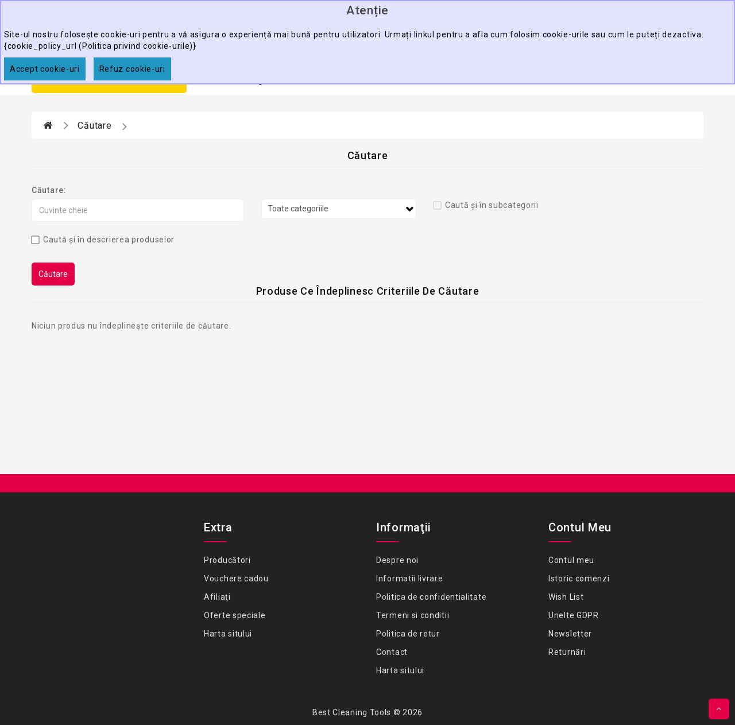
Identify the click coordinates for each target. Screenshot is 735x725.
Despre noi (397, 560)
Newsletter (570, 633)
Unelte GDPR (573, 615)
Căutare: (49, 190)
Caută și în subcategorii (486, 205)
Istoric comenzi (579, 578)
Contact (392, 652)
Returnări (567, 652)
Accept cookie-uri (45, 69)
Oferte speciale (235, 615)
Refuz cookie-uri (132, 69)
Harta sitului (228, 633)
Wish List (565, 596)
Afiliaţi (217, 596)
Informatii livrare (409, 578)
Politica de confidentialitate (431, 596)
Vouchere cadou (236, 578)
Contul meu (571, 560)
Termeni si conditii (412, 615)
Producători (227, 560)
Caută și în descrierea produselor (103, 239)
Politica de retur (408, 633)
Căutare (94, 125)
